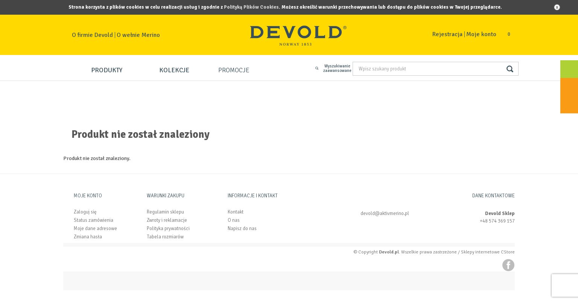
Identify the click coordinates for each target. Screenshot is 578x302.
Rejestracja (447, 34)
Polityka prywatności (168, 228)
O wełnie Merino (138, 35)
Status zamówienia (93, 220)
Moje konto (481, 34)
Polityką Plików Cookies (251, 7)
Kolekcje (174, 70)
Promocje (233, 70)
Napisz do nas (242, 228)
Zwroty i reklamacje (167, 220)
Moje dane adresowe (95, 228)
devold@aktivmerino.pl (384, 213)
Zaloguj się (85, 212)
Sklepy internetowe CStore (488, 252)
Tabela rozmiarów (165, 237)
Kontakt (235, 212)
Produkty (106, 70)
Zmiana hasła (88, 237)
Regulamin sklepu (165, 212)
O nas (234, 220)
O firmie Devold (92, 35)
